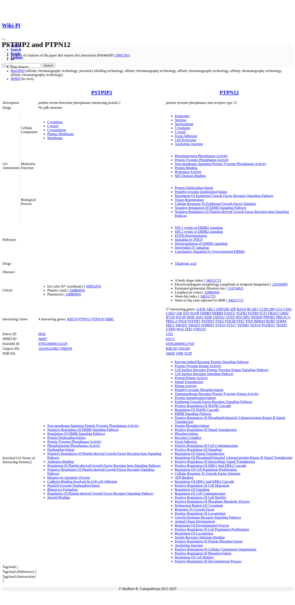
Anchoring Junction (189, 144)
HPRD (15, 79)
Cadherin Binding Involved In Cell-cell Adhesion (82, 481)
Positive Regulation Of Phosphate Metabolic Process (212, 501)
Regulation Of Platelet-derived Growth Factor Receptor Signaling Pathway (100, 493)
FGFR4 (253, 313)
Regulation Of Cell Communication (200, 493)
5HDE (170, 353)
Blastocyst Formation (62, 489)
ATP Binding (184, 477)
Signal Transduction (189, 382)
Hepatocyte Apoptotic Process (68, 477)
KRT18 (72, 319)
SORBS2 (207, 325)
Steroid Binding (58, 497)
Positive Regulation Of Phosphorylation (203, 553)
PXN (249, 321)
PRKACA (283, 317)
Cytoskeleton (56, 130)
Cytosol (52, 126)
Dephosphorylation (61, 449)
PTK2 (219, 321)
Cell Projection (185, 140)
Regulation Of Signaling (192, 489)
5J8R (179, 353)
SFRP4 (281, 321)
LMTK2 (219, 317)
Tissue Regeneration (189, 200)
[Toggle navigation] (3, 39)
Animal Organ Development (195, 521)
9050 (41, 334)
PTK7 (240, 321)
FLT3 (263, 313)
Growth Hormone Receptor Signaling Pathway (208, 517)
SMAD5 (194, 325)
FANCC (230, 313)
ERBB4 (217, 313)
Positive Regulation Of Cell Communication (206, 445)
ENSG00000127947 (180, 344)
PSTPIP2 (101, 92)
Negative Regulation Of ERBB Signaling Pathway (210, 208)
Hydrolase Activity (188, 172)
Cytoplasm (55, 122)
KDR (208, 317)
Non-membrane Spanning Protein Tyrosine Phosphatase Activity (220, 164)
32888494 (77, 290)
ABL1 (210, 309)
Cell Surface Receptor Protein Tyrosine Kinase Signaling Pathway (222, 370)
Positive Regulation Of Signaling (198, 449)
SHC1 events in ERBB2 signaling (199, 228)
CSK (178, 313)
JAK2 (199, 317)
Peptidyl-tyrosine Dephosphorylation (201, 192)
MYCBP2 (243, 317)
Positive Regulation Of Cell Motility (201, 497)
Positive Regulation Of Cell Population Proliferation (212, 529)
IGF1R (180, 317)
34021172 (213, 280)
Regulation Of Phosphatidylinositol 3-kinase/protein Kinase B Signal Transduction (233, 457)
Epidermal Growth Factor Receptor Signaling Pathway (214, 402)
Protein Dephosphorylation (194, 188)
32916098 (279, 284)
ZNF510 (199, 329)
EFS (186, 313)
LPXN (230, 317)
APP (233, 309)
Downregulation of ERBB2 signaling (201, 243)
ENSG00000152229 (52, 344)
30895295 (93, 286)
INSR (190, 317)
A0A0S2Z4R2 (48, 348)
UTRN (171, 329)
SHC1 (170, 325)
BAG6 (241, 309)
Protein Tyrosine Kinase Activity (198, 366)
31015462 (235, 288)
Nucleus (180, 120)
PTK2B (230, 321)
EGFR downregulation (191, 235)
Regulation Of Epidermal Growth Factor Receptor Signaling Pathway (224, 196)
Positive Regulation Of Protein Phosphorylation (209, 541)
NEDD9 (256, 317)
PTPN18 (97, 319)
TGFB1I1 (268, 325)
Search (16, 49)
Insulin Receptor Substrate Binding (200, 537)
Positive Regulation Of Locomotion (200, 513)
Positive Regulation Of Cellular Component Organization (215, 549)
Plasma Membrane (60, 134)
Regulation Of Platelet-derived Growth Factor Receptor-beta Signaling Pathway (104, 465)
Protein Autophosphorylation (195, 398)
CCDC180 (266, 309)
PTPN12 (229, 92)
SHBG (109, 319)
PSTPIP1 (194, 321)
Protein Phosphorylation (192, 426)
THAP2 (281, 325)
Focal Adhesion (186, 136)
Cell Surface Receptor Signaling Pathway (204, 374)
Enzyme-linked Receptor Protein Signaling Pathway (212, 362)
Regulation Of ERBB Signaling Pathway (76, 434)
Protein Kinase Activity (191, 378)
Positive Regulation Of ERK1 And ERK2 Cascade (210, 465)
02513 (170, 339)
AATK (201, 309)
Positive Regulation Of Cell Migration (202, 485)
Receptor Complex (188, 438)
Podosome (182, 116)
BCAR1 (252, 309)
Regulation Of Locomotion (194, 533)
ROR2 (270, 321)
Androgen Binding (60, 461)
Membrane (55, 138)
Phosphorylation (186, 434)
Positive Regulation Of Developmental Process (208, 561)
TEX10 (255, 325)
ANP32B (222, 309)
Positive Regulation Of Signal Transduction (206, 430)
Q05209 (184, 348)
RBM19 (259, 321)
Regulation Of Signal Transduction (199, 453)
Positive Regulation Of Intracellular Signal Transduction (215, 461)
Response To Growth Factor (194, 509)
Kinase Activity (186, 386)
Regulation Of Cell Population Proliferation (206, 469)
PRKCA (171, 321)
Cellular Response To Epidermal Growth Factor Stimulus (215, 204)
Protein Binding (186, 168)
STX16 (220, 325)
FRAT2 (273, 313)
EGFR (194, 313)
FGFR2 (241, 313)
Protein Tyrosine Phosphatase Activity (202, 160)
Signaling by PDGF (189, 239)
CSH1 (287, 309)
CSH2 (170, 313)
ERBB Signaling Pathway (193, 414)
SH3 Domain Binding (190, 176)
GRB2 (284, 313)
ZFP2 (189, 329)
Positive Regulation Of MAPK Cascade (203, 406)
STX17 (231, 325)
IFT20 (170, 317)
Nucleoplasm (184, 124)
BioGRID (17, 71)
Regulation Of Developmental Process (202, 525)
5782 (169, 334)
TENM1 (243, 325)
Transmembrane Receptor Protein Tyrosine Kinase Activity (217, 394)
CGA (279, 309)
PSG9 (182, 321)
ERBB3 (205, 313)
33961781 (122, 55)
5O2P (188, 353)
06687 (42, 339)
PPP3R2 (269, 317)
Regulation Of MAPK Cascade (197, 410)
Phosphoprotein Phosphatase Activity (201, 156)
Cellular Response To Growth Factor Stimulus (207, 473)
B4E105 (171, 348)
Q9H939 (66, 348)
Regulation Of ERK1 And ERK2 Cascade (204, 481)
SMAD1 (181, 325)
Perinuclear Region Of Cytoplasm (199, 505)
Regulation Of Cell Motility (194, 557)
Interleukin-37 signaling (192, 247)
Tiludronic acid (186, 263)
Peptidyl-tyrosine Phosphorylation (199, 390)
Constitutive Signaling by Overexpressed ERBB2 (210, 251)
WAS (180, 329)
